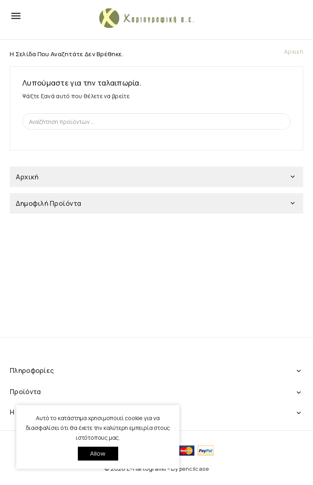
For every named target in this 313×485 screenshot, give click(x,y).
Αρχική (27, 176)
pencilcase (194, 468)
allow (98, 453)
